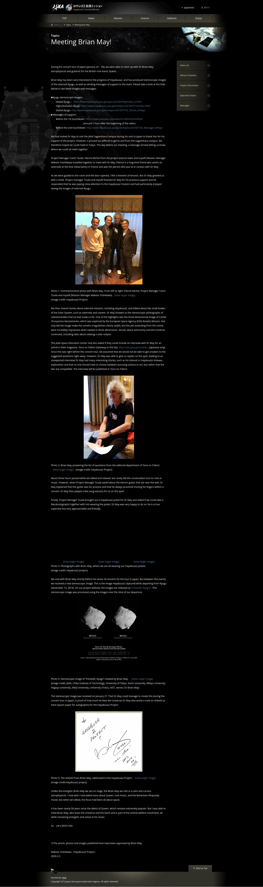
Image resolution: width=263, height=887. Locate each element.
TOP (64, 18)
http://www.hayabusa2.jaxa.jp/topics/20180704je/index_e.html (107, 101)
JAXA (64, 878)
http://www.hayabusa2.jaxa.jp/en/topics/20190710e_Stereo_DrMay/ (108, 110)
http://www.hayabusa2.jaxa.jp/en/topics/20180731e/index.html (115, 105)
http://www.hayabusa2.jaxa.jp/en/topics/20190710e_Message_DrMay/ (124, 127)
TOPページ (58, 25)
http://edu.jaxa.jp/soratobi (133, 347)
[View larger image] (124, 295)
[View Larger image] (141, 679)
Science (145, 18)
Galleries (172, 18)
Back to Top (201, 868)
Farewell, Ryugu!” (142, 588)
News (91, 18)
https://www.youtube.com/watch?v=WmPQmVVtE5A (114, 119)
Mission (118, 18)
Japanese (189, 7)
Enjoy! (198, 18)
